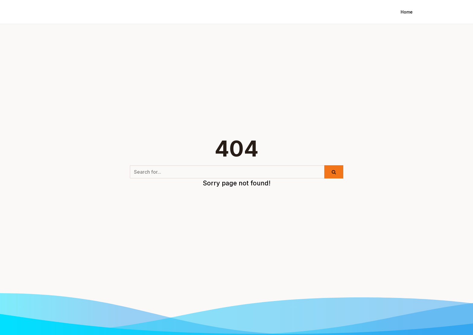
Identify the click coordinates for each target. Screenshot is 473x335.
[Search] (227, 171)
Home (407, 11)
